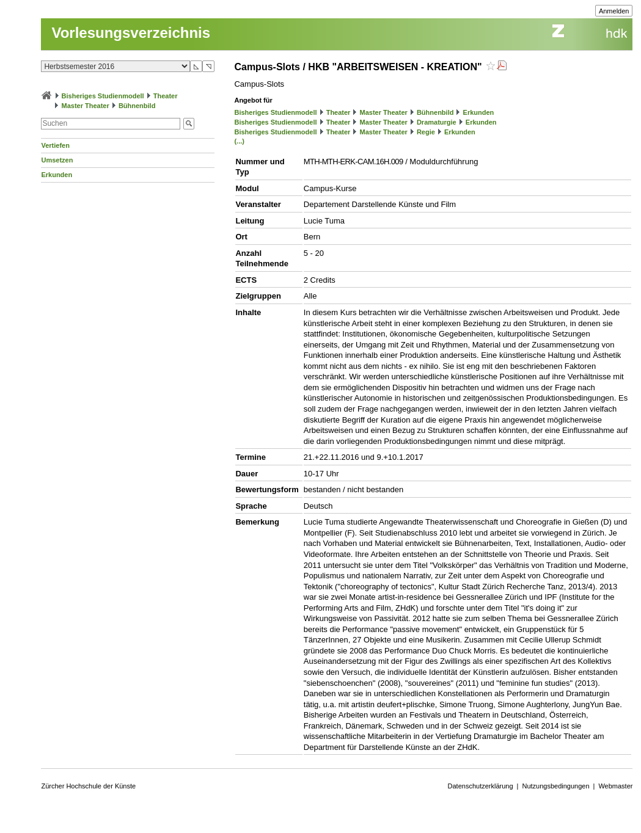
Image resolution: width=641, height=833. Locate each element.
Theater (165, 96)
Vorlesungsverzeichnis (130, 32)
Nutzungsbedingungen (555, 786)
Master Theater (85, 105)
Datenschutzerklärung (480, 786)
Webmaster (615, 786)
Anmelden (614, 11)
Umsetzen (57, 160)
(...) (239, 141)
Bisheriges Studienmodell (103, 96)
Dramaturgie (436, 122)
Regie (426, 132)
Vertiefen (55, 145)
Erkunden (56, 174)
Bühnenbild (137, 105)
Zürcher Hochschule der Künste (88, 786)
